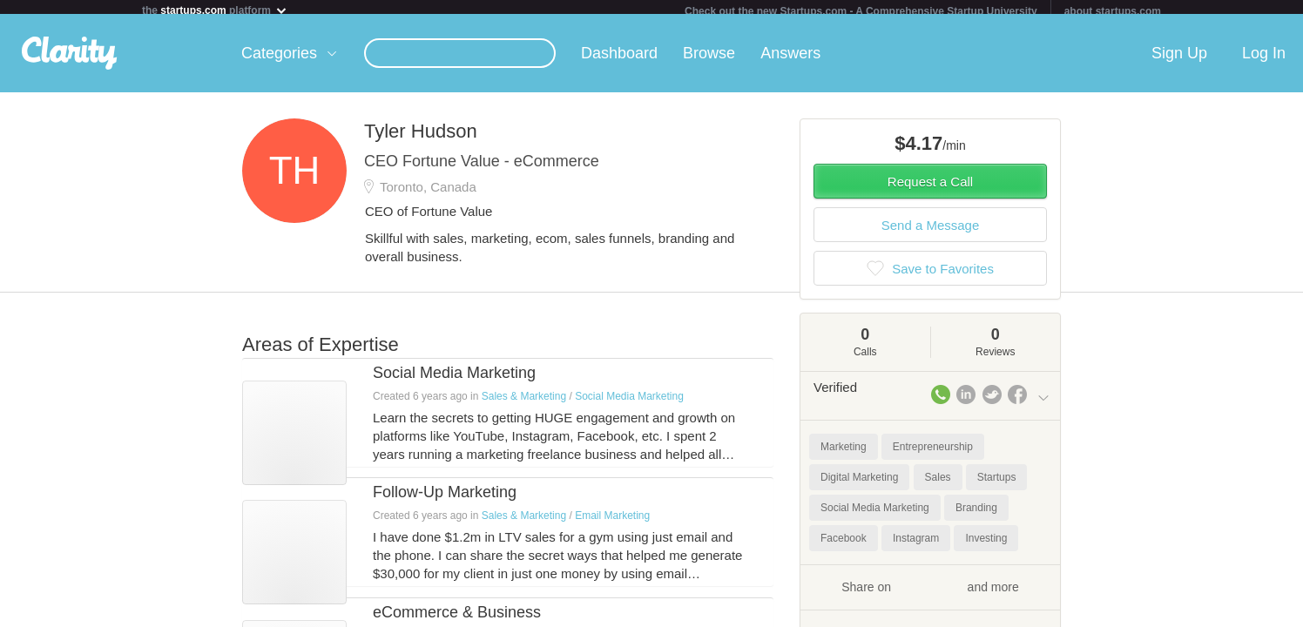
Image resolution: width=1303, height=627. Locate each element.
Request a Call (930, 188)
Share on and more (930, 593)
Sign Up (1179, 60)
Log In (1264, 60)
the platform (215, 10)
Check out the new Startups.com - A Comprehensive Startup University (861, 11)
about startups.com (1112, 11)
